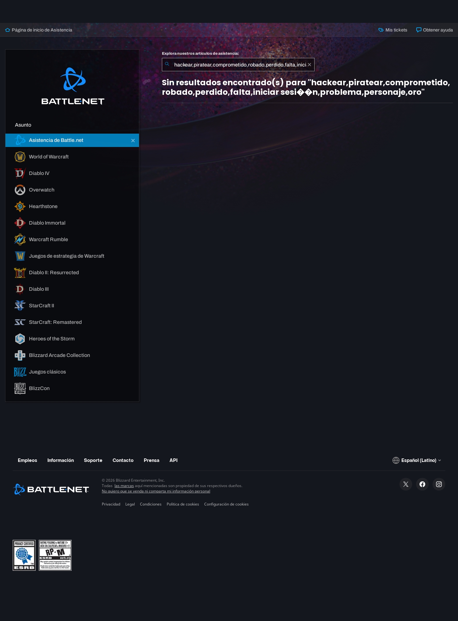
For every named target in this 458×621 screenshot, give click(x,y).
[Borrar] (309, 64)
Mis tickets (392, 29)
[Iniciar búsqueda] (167, 64)
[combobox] (238, 64)
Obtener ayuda (434, 29)
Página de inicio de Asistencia (38, 29)
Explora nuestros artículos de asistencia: (200, 53)
